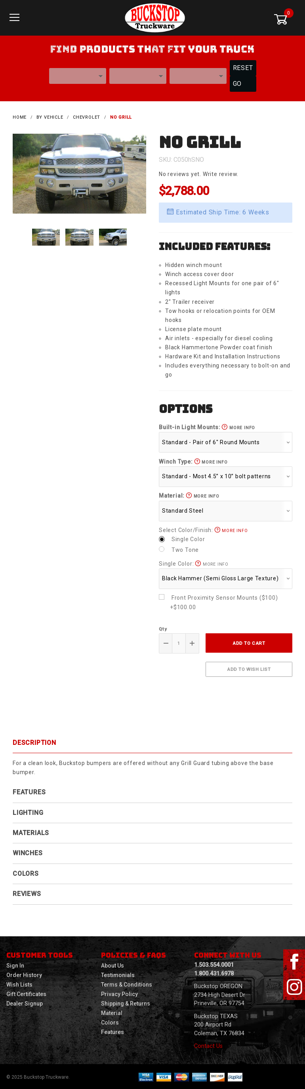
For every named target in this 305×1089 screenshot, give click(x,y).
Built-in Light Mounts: (207, 426)
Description (34, 741)
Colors (26, 873)
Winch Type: (193, 460)
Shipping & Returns (125, 1003)
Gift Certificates (26, 993)
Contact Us (208, 1045)
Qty (163, 628)
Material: (189, 495)
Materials (31, 832)
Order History (24, 974)
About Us (112, 965)
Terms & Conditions (126, 984)
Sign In (15, 965)
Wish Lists (19, 984)
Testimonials (118, 974)
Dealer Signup (24, 1003)
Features (29, 791)
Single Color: (194, 562)
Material (111, 1012)
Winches (28, 852)
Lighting (28, 811)
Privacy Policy (119, 993)
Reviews (27, 893)
